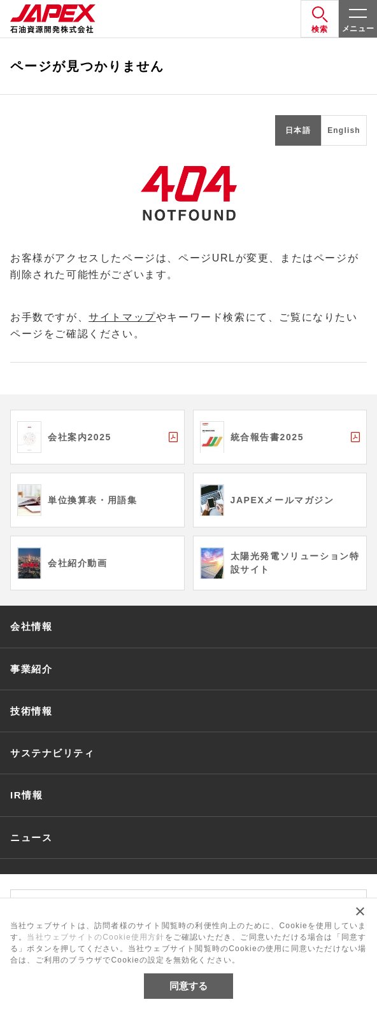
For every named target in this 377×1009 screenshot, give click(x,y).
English (343, 130)
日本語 (298, 130)
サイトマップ (122, 317)
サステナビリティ (52, 753)
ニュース (31, 837)
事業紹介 (31, 669)
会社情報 (31, 626)
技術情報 (31, 711)
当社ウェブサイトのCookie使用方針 (95, 937)
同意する (188, 985)
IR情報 (26, 795)
